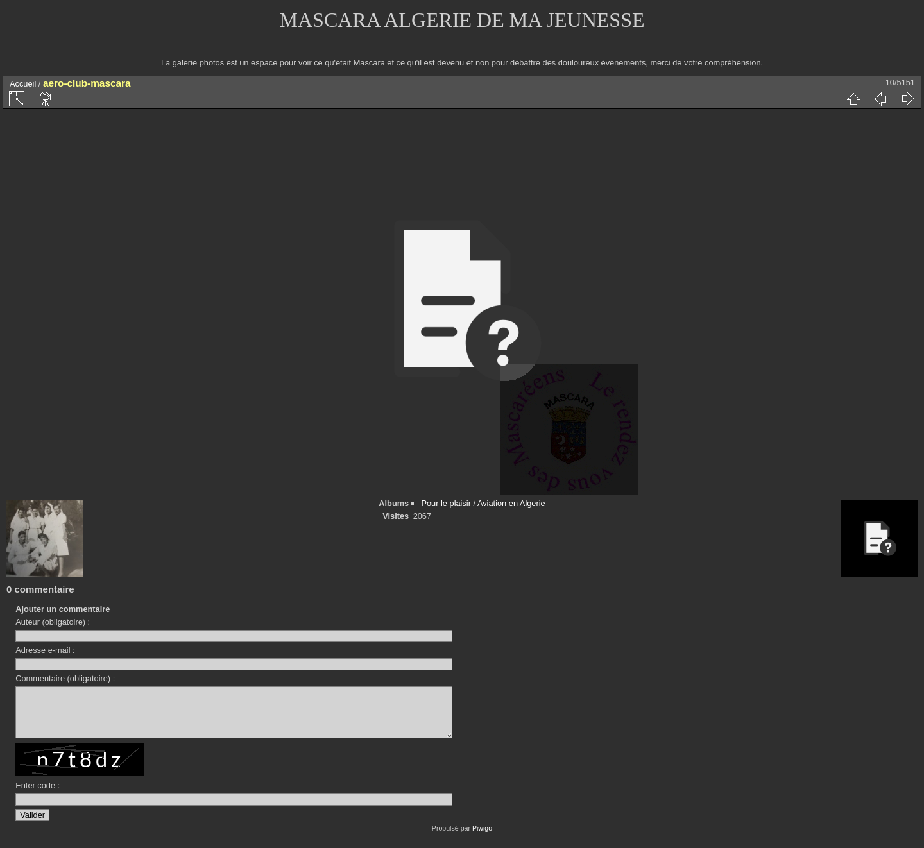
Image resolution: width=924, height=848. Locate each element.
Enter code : (37, 795)
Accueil (23, 84)
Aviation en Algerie (511, 503)
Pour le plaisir (446, 503)
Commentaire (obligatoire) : (65, 678)
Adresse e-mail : (44, 650)
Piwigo (482, 838)
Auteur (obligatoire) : (52, 622)
